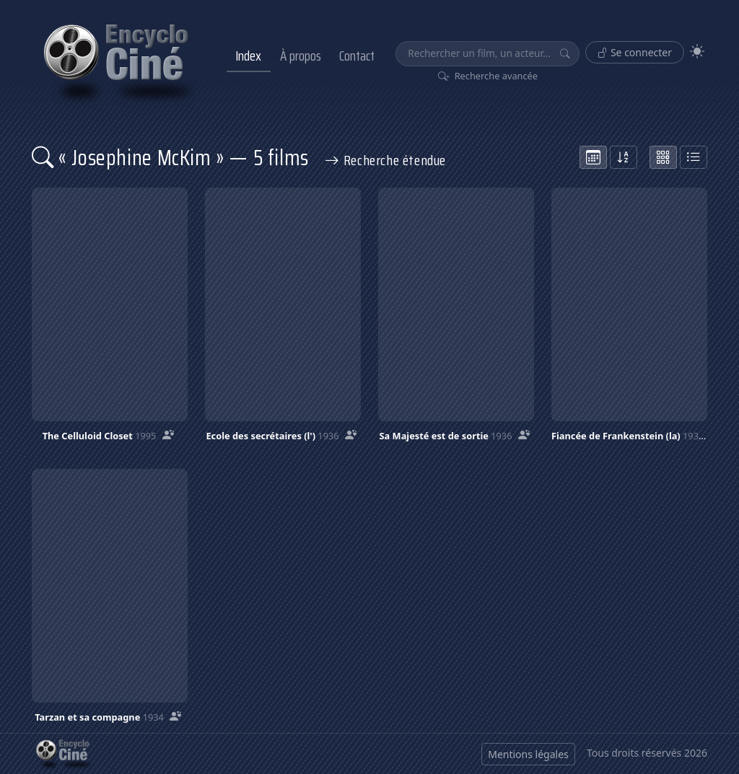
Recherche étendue (385, 160)
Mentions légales (528, 754)
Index (248, 55)
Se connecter (635, 52)
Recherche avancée (488, 75)
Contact (357, 55)
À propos (300, 55)
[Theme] (697, 51)
